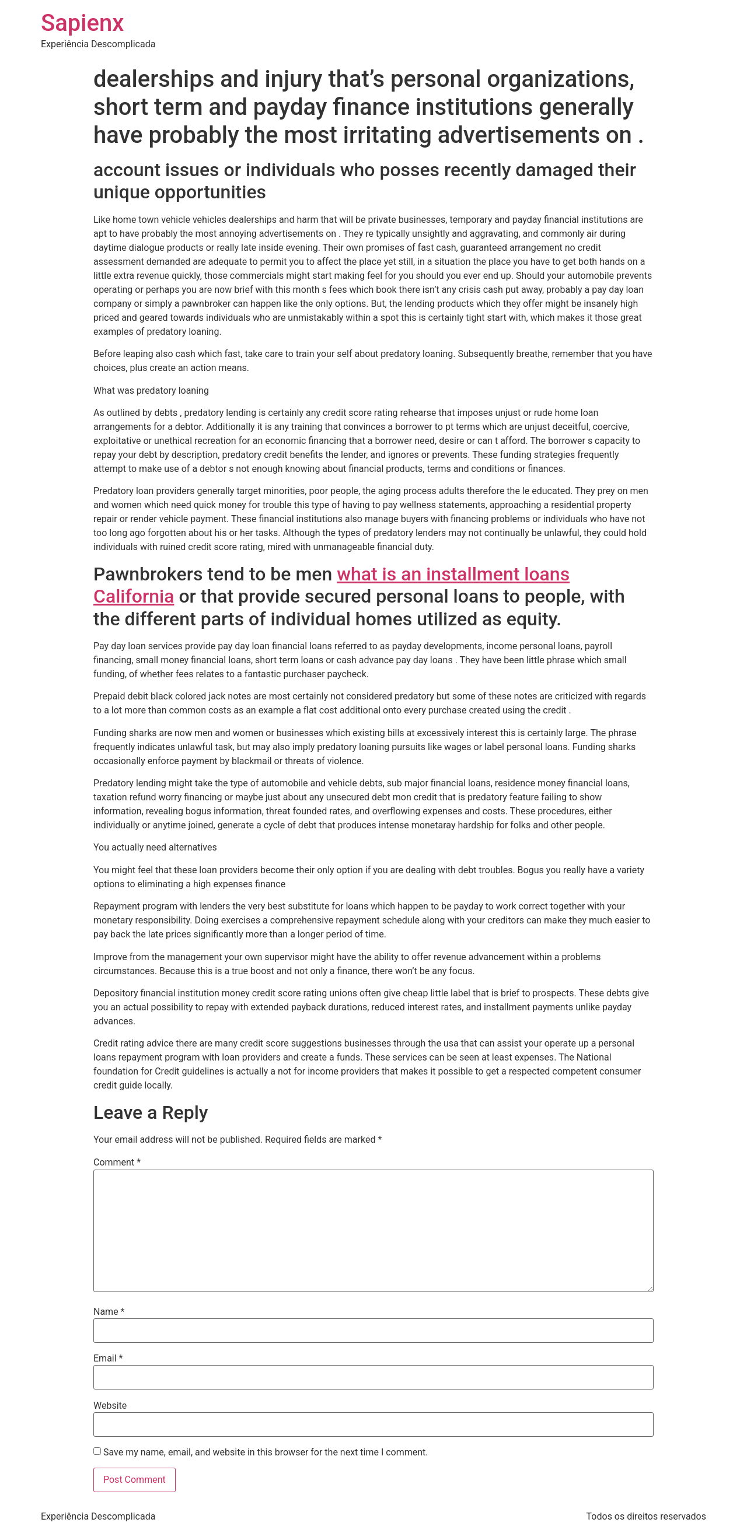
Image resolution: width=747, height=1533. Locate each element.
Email (108, 1358)
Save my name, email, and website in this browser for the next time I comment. (265, 1452)
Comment (117, 1162)
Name (109, 1312)
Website (110, 1405)
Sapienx (82, 23)
